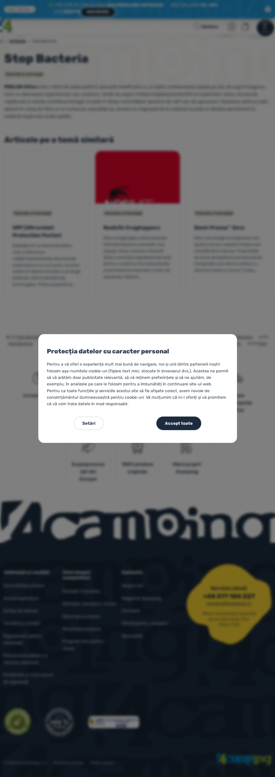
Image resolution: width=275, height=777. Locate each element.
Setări (88, 423)
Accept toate (179, 423)
